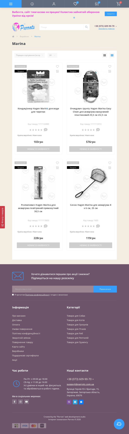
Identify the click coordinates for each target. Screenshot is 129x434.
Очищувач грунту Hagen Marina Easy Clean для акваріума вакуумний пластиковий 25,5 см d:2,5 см (90, 111)
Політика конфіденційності (37, 294)
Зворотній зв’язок (21, 337)
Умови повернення (22, 329)
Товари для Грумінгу (77, 342)
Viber (69, 402)
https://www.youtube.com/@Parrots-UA (26, 402)
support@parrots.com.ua (80, 384)
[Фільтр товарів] (2, 217)
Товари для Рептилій (77, 337)
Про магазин (18, 315)
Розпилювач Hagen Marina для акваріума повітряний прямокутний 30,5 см (38, 208)
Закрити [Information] (111, 13)
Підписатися (105, 289)
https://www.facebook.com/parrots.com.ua (14, 402)
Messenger (81, 402)
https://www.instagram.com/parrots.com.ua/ (20, 402)
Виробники (18, 351)
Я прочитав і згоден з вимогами (41, 294)
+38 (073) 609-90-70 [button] (80, 379)
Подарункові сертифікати (25, 355)
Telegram (75, 402)
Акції (14, 359)
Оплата (16, 324)
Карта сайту (18, 346)
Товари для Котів (76, 320)
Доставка (17, 320)
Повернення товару (22, 342)
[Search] (86, 27)
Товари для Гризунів (77, 324)
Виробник (24, 36)
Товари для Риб (75, 333)
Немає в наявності (38, 149)
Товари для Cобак (76, 315)
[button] (53, 4)
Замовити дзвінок (106, 28)
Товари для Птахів (76, 329)
